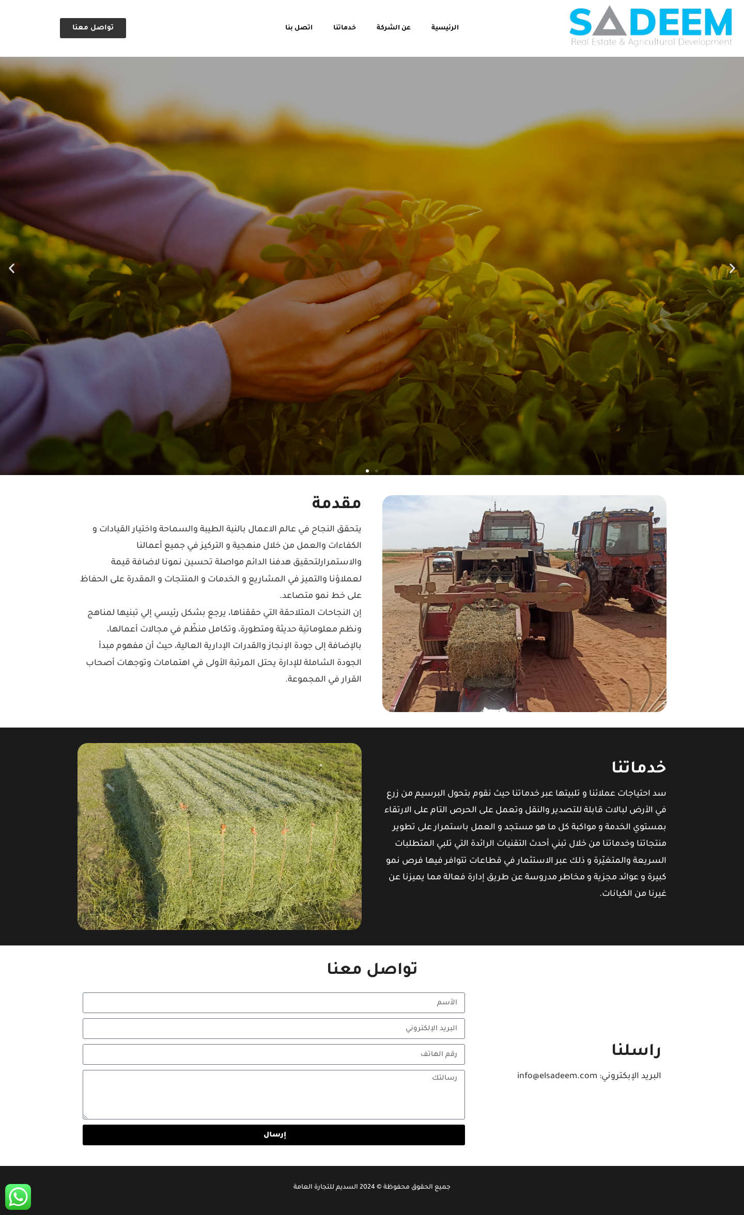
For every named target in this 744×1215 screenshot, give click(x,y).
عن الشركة (394, 28)
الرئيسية (445, 28)
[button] (11, 268)
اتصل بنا (299, 28)
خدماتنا (344, 28)
